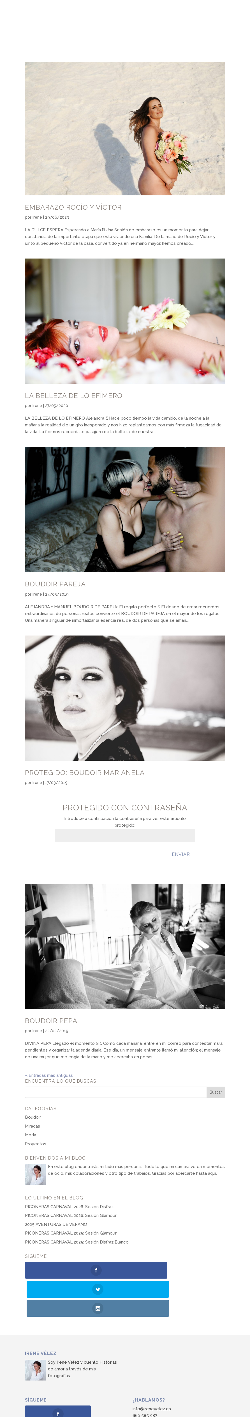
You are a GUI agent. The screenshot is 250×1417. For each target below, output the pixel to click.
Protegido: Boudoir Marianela (85, 773)
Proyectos (35, 1143)
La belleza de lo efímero (73, 396)
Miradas (32, 1126)
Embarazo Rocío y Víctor (73, 207)
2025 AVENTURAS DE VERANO (56, 1224)
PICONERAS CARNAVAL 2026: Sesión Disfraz (69, 1206)
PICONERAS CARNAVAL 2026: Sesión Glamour (71, 1215)
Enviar (181, 854)
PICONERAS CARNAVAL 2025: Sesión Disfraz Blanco (77, 1242)
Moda (30, 1134)
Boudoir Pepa (51, 1021)
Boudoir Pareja (55, 584)
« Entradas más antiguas (49, 1075)
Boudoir (33, 1117)
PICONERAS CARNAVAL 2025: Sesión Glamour (71, 1233)
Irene (37, 217)
